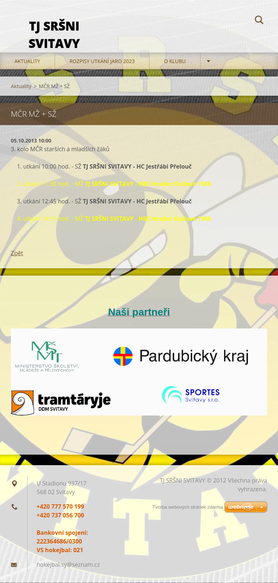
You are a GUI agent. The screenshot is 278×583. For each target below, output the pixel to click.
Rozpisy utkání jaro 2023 (102, 61)
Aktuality (27, 61)
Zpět (17, 253)
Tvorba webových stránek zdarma (187, 507)
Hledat (259, 21)
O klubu (175, 61)
